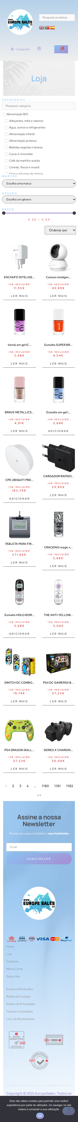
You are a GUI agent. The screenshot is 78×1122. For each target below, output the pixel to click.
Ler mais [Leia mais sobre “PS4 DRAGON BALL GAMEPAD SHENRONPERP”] (19, 769)
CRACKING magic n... (58, 547)
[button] (20, 49)
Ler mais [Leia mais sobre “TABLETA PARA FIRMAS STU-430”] (19, 562)
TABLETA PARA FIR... (19, 544)
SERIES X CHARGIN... (58, 750)
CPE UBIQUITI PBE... (19, 480)
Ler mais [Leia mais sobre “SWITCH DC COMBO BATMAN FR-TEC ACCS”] (19, 701)
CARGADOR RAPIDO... (58, 476)
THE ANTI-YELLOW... (58, 615)
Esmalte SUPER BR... (58, 345)
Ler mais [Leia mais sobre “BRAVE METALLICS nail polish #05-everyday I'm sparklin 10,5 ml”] (19, 431)
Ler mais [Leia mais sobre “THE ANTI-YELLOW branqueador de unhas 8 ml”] (58, 633)
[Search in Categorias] (39, 106)
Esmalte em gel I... (58, 412)
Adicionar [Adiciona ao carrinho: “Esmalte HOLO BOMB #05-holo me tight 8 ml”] (19, 633)
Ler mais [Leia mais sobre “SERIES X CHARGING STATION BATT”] (58, 769)
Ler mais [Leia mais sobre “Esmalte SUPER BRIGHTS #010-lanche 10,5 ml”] (58, 363)
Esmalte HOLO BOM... (20, 615)
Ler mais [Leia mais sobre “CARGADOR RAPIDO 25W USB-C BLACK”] (58, 495)
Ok (40, 1115)
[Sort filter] (60, 230)
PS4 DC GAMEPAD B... (58, 682)
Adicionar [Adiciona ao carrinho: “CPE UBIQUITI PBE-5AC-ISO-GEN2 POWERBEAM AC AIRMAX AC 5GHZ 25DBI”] (19, 498)
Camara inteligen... (58, 277)
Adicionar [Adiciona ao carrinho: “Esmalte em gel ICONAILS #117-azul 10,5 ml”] (58, 431)
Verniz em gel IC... (19, 345)
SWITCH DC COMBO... (19, 682)
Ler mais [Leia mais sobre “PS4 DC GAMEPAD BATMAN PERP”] (58, 701)
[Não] (68, 1111)
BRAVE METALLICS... (19, 412)
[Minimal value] (39, 213)
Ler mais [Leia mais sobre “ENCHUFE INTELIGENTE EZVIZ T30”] (19, 296)
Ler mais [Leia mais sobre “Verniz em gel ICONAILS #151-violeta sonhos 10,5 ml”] (19, 363)
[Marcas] (39, 183)
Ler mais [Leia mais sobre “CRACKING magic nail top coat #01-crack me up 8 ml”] (58, 566)
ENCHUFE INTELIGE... (19, 277)
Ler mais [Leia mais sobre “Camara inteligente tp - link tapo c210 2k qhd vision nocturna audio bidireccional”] (58, 296)
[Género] (39, 199)
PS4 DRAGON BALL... (19, 750)
